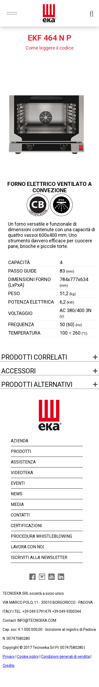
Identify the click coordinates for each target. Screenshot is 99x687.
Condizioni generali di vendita (65, 656)
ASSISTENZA (23, 462)
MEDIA (17, 504)
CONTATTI (20, 515)
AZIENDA (19, 440)
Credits (9, 665)
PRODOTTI (21, 451)
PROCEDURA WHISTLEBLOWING (41, 536)
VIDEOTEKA (22, 472)
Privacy (9, 656)
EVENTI (18, 483)
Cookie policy (28, 656)
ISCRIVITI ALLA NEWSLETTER (39, 557)
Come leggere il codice (50, 48)
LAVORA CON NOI (27, 546)
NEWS (16, 493)
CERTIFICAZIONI (26, 525)
